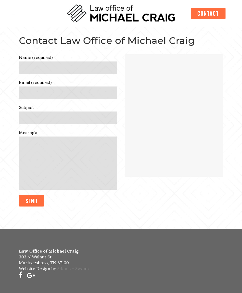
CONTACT (208, 13)
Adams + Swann (73, 268)
